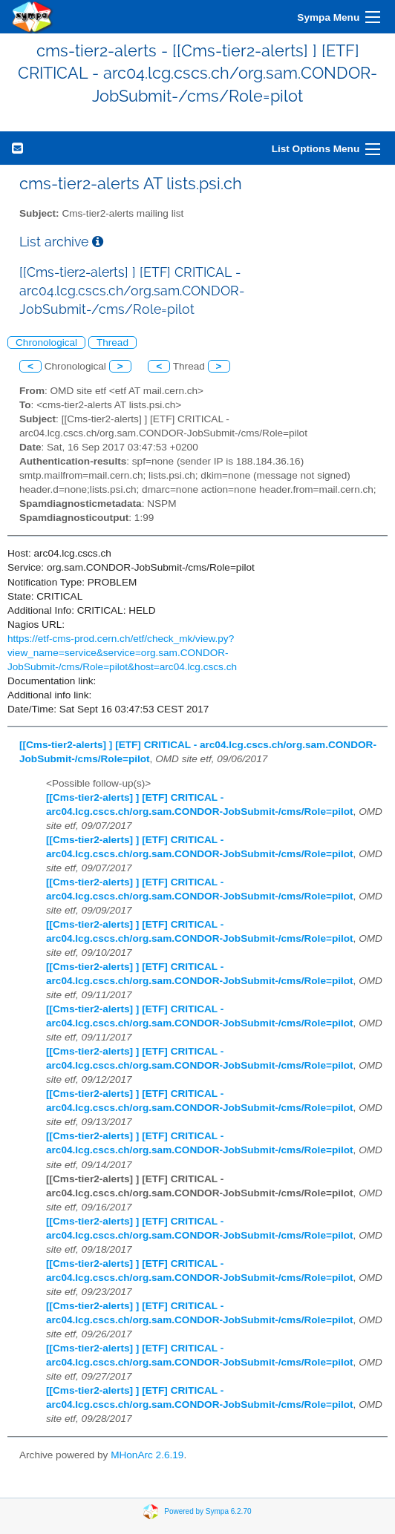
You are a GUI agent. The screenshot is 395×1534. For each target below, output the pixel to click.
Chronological (46, 342)
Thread (112, 342)
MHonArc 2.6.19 (147, 1455)
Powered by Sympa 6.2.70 (207, 1511)
